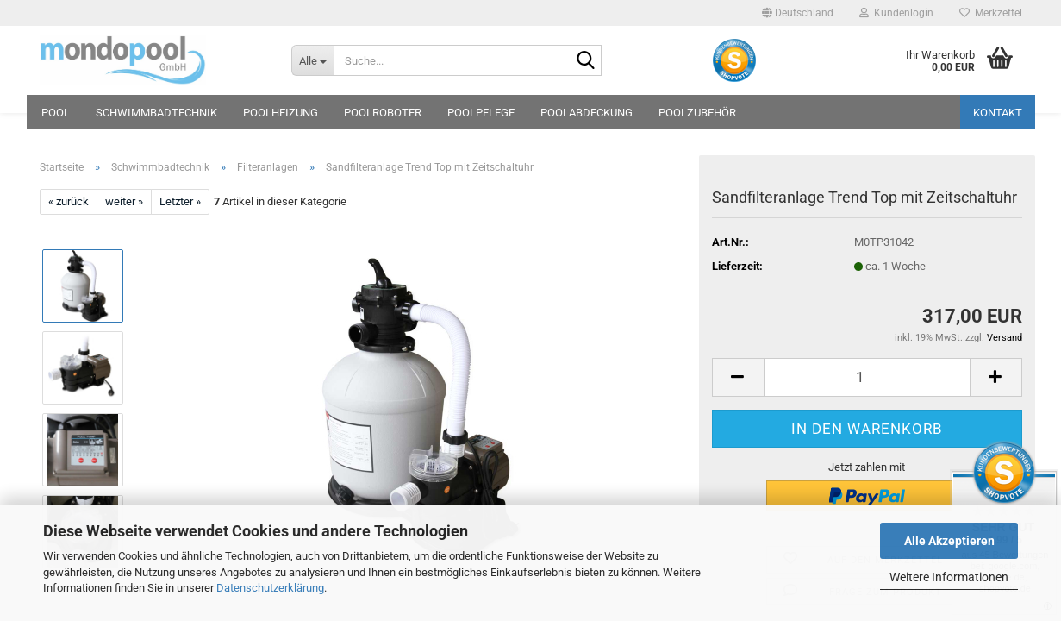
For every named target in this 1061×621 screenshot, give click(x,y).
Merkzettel (990, 13)
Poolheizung (280, 112)
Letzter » (180, 201)
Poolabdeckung (586, 112)
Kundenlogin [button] (896, 13)
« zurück (68, 201)
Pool (55, 112)
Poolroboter (382, 112)
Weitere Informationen (948, 577)
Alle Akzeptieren (949, 541)
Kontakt (997, 112)
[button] (797, 13)
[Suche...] (312, 60)
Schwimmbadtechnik (156, 112)
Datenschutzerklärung (270, 587)
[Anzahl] (867, 377)
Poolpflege (481, 112)
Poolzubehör (697, 112)
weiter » (124, 201)
